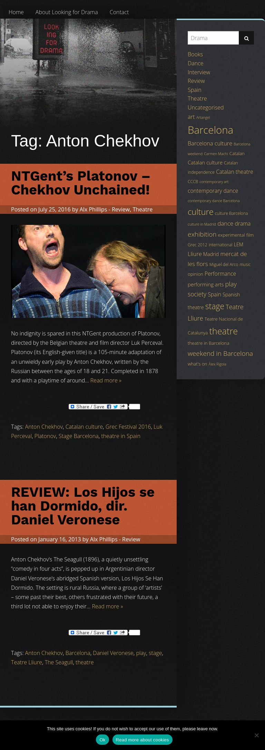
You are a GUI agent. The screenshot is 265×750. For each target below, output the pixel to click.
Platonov (45, 436)
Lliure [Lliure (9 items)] (195, 254)
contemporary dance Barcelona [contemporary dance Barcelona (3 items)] (214, 200)
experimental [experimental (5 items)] (231, 235)
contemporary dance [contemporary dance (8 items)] (213, 190)
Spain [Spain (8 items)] (214, 294)
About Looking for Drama (67, 12)
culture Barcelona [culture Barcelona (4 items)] (231, 213)
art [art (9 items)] (191, 117)
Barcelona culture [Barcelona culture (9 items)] (210, 143)
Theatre (142, 209)
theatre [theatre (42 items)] (223, 331)
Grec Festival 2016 (128, 426)
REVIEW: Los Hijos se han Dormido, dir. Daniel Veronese (83, 506)
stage (155, 653)
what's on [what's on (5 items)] (197, 364)
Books (195, 54)
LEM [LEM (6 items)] (238, 244)
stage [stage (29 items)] (214, 306)
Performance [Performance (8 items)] (220, 273)
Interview (199, 72)
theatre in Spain (120, 436)
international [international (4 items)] (221, 245)
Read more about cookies (142, 739)
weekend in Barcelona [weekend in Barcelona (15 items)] (220, 353)
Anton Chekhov (44, 426)
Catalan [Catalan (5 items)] (237, 153)
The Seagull (59, 662)
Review (121, 209)
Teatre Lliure (26, 662)
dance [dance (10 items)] (225, 223)
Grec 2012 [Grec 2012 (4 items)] (197, 245)
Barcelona (78, 653)
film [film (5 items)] (250, 235)
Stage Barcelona (79, 436)
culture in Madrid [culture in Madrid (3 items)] (202, 224)
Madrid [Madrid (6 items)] (211, 254)
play (141, 653)
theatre (85, 662)
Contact (119, 12)
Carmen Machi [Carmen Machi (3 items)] (216, 153)
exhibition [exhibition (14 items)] (202, 234)
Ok (102, 739)
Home (16, 12)
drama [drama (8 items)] (243, 223)
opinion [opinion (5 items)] (195, 274)
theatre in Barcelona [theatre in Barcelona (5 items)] (208, 343)
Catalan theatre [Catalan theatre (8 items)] (234, 171)
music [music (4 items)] (245, 264)
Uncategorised (206, 107)
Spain (195, 90)
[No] (256, 735)
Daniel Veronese (113, 653)
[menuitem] (16, 12)
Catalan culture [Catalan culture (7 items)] (205, 162)
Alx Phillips (93, 209)
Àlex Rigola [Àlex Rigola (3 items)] (217, 364)
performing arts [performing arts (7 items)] (206, 284)
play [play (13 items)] (231, 283)
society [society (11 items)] (197, 294)
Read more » (105, 380)
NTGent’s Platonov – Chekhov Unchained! (81, 183)
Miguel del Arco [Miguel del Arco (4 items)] (223, 264)
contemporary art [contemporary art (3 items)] (213, 181)
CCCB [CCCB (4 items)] (193, 181)
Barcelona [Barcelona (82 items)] (210, 130)
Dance (196, 63)
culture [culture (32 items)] (201, 211)
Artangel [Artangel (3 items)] (203, 117)
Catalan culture (84, 426)
